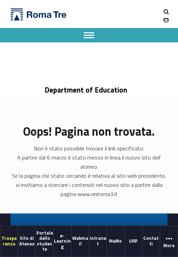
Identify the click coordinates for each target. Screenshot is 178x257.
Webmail (80, 241)
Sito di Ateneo (27, 241)
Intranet (98, 241)
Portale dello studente (44, 240)
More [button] (169, 241)
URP (133, 240)
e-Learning (62, 241)
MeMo (115, 240)
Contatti (151, 241)
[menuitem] (9, 241)
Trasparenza (9, 241)
